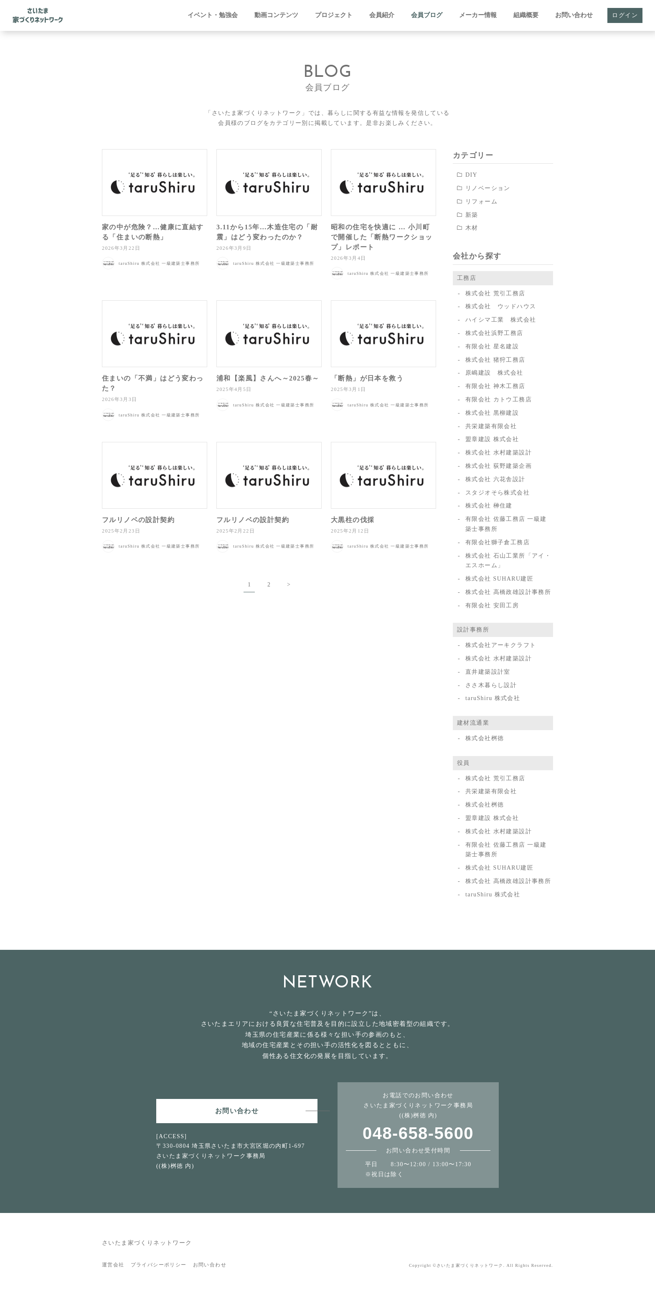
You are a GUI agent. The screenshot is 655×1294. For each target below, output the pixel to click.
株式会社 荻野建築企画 (498, 466)
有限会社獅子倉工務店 (497, 542)
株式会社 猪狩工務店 (495, 360)
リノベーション (487, 188)
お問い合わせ (574, 15)
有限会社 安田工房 (492, 605)
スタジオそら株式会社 (497, 493)
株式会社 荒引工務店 (495, 293)
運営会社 (113, 1265)
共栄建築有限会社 (491, 426)
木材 (471, 228)
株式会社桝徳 (484, 738)
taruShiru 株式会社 (492, 698)
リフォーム (481, 201)
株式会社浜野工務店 (494, 333)
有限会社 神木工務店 (495, 386)
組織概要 (525, 15)
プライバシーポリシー (159, 1265)
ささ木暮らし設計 (491, 685)
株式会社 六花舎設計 (495, 479)
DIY (471, 175)
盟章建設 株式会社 (492, 439)
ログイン (625, 15)
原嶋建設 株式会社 (494, 373)
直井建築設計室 (487, 672)
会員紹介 (381, 15)
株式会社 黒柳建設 (492, 413)
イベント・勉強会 (213, 15)
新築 (471, 215)
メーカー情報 (478, 15)
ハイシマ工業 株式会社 (500, 320)
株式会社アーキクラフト (500, 645)
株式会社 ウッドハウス (500, 306)
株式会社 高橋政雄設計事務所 (508, 592)
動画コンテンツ (276, 15)
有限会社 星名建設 (492, 346)
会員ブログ (426, 15)
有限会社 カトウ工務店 (498, 399)
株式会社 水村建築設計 (498, 452)
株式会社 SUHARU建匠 (499, 579)
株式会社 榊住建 (489, 505)
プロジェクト (334, 15)
